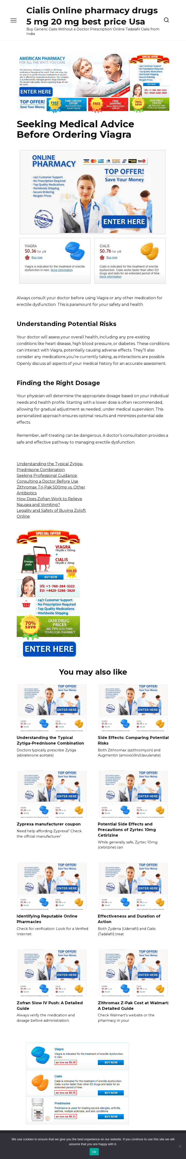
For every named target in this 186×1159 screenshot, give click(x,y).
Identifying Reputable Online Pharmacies (47, 918)
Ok (94, 1152)
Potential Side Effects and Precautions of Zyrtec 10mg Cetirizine (127, 829)
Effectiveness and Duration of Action (129, 918)
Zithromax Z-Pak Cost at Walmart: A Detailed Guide (133, 1005)
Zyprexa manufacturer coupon (49, 824)
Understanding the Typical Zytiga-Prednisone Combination (50, 740)
